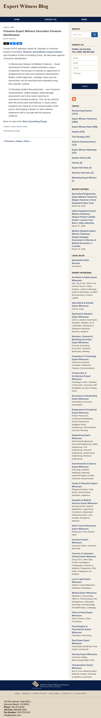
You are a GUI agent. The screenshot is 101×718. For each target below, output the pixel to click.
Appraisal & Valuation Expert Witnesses (82, 302)
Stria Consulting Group (34, 121)
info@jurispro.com (12, 694)
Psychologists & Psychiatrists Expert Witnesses (81, 609)
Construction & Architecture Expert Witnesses (81, 362)
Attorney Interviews (82, 168)
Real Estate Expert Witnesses (80, 621)
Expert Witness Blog (25, 6)
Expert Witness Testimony (84, 117)
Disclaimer (54, 672)
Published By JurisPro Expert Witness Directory (74, 7)
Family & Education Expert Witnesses (84, 469)
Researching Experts (84, 110)
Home (17, 19)
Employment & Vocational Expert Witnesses (84, 396)
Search (94, 34)
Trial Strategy (80, 133)
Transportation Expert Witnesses (82, 645)
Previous (9, 141)
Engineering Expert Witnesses (81, 421)
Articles (77, 158)
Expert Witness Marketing (84, 147)
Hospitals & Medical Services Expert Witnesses (84, 486)
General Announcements (83, 139)
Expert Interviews (81, 163)
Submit (85, 86)
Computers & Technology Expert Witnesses (83, 343)
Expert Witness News (19, 127)
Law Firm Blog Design (84, 715)
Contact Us (50, 19)
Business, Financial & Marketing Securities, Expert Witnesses (82, 326)
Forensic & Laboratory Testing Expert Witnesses (83, 535)
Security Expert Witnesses (84, 634)
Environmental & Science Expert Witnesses (83, 450)
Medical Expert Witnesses (84, 573)
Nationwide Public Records (84, 250)
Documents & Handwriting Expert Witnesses (84, 382)
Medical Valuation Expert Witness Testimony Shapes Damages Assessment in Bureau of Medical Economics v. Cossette (84, 231)
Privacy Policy (40, 672)
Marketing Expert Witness (84, 174)
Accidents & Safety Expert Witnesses (84, 266)
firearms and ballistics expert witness (42, 52)
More (84, 19)
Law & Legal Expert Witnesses (81, 561)
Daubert (78, 128)
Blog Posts (79, 672)
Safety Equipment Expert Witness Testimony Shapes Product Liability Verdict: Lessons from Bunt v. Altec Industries (84, 211)
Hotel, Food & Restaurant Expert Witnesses (83, 511)
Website (28, 672)
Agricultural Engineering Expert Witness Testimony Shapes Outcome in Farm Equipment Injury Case (84, 193)
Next (27, 141)
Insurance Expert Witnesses (85, 523)
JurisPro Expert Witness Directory (36, 715)
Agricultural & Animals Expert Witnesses (82, 291)
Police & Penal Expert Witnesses (82, 594)
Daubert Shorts (81, 153)
